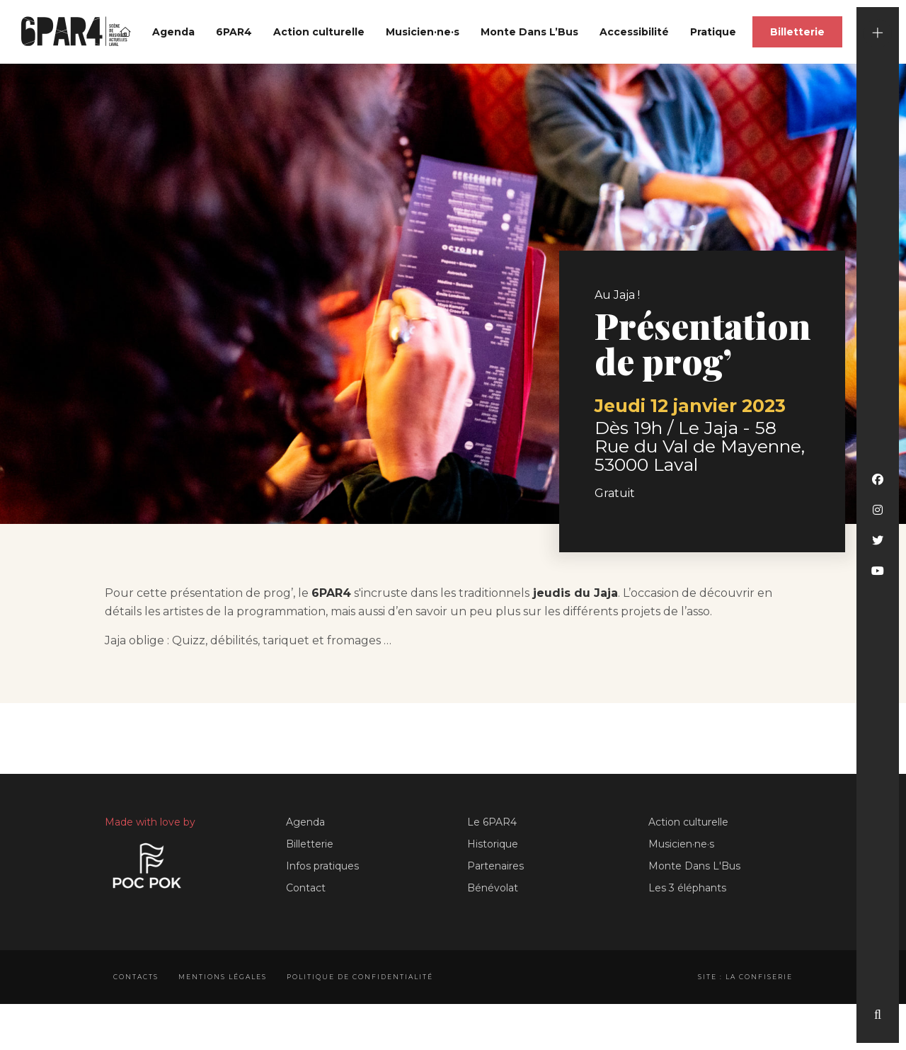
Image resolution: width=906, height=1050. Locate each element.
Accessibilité (634, 31)
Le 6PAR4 (492, 822)
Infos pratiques (322, 866)
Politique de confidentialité (360, 977)
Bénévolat (492, 887)
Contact (306, 887)
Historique (492, 844)
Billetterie (797, 31)
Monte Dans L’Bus (529, 31)
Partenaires (495, 866)
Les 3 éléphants (687, 887)
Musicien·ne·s (422, 31)
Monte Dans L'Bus (694, 866)
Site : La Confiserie (745, 977)
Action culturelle (319, 31)
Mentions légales (222, 977)
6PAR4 (234, 31)
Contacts (136, 977)
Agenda (173, 31)
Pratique (713, 31)
